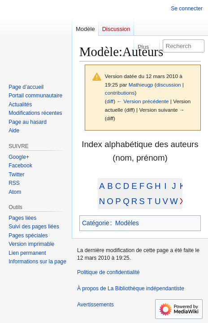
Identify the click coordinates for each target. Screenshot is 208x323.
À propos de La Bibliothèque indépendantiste (130, 288)
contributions (120, 93)
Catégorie (95, 223)
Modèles (127, 223)
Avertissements (95, 304)
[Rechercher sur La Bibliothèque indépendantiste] (183, 45)
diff (110, 101)
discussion (168, 84)
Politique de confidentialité (108, 272)
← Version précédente (143, 101)
